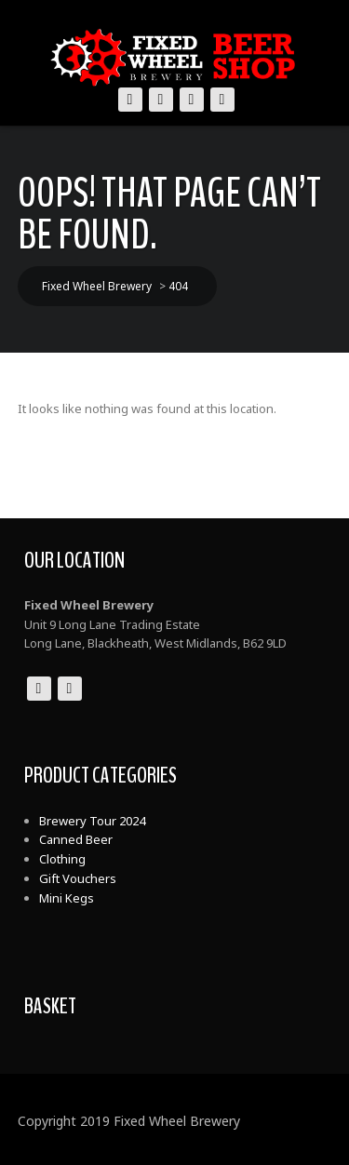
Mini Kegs (66, 898)
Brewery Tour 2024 (92, 820)
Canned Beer (76, 839)
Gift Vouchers (77, 878)
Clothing (62, 858)
